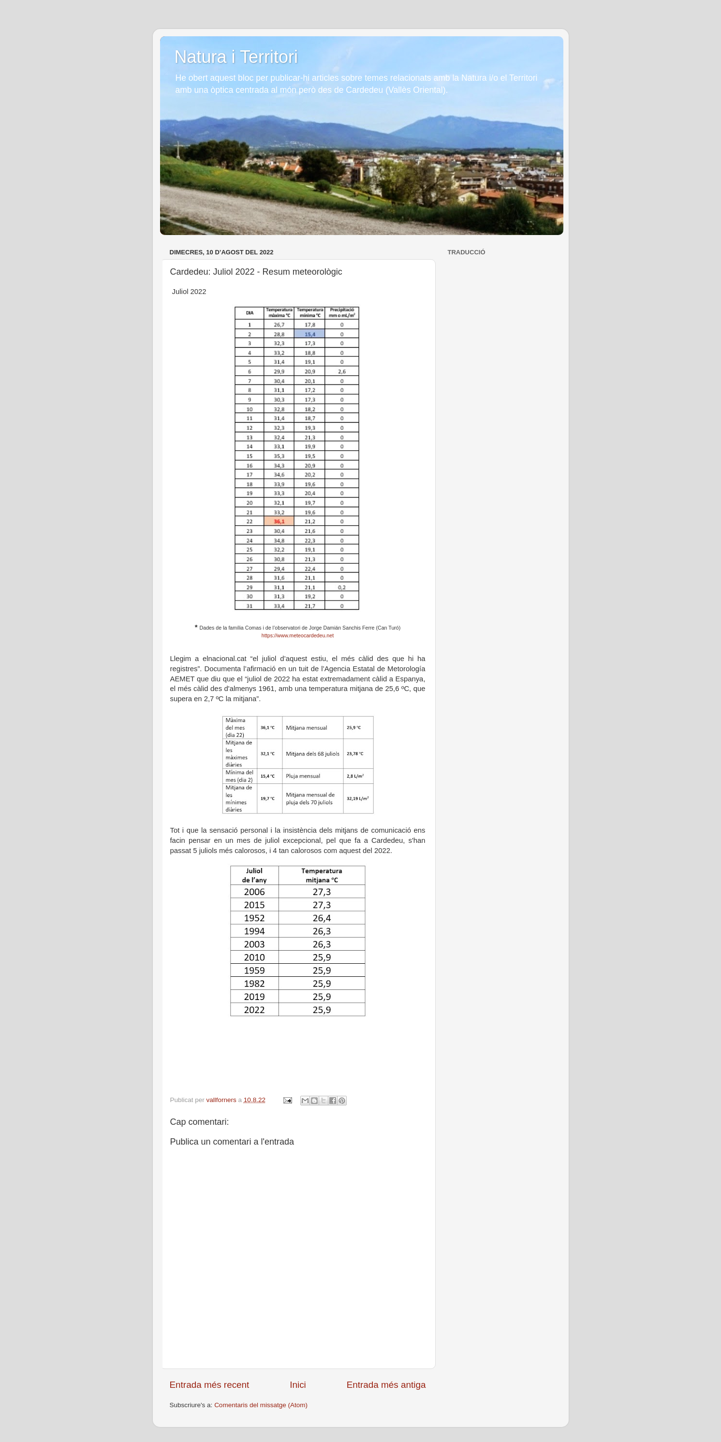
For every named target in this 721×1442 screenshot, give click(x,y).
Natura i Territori (236, 57)
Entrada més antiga (386, 1385)
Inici (298, 1385)
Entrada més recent (210, 1385)
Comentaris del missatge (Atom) (261, 1405)
